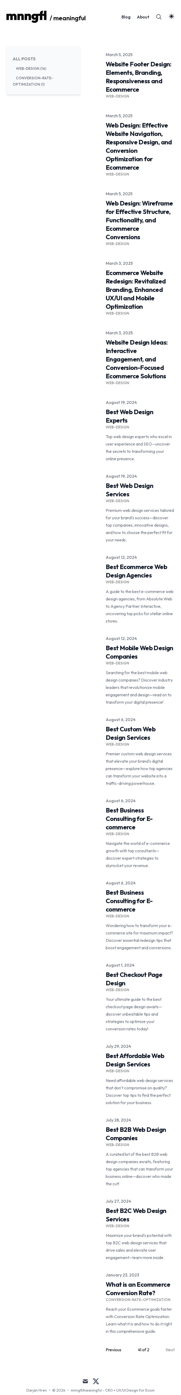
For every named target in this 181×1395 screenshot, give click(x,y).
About (143, 16)
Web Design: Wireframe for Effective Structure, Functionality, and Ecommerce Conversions (139, 220)
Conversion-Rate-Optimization (138, 1299)
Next (170, 1349)
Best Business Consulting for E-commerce (129, 818)
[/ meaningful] (46, 17)
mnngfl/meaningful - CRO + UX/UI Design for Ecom (113, 1390)
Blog (126, 16)
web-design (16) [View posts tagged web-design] (31, 68)
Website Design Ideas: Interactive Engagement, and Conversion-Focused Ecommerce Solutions (137, 359)
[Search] (159, 17)
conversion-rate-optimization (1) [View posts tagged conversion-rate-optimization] (33, 81)
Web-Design (117, 96)
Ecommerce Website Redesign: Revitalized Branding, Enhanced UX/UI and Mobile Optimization (136, 289)
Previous (113, 1349)
